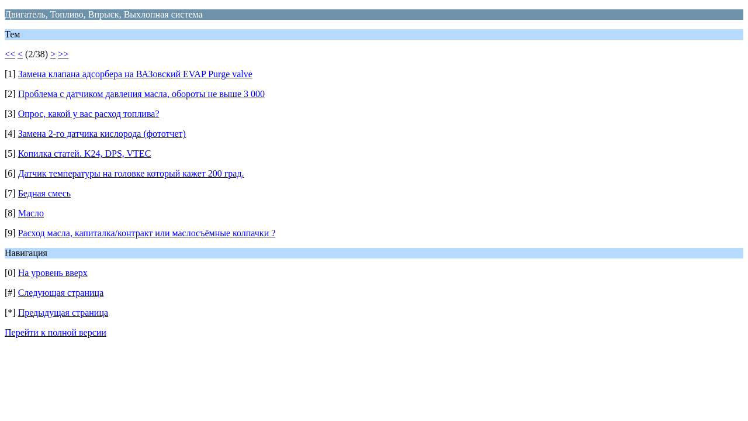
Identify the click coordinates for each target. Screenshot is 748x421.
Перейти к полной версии (55, 332)
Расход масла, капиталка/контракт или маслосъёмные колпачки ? (147, 233)
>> (63, 54)
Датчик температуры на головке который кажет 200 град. (131, 173)
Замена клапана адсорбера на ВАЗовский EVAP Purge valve (135, 74)
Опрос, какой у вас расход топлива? (89, 114)
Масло (31, 213)
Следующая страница (61, 293)
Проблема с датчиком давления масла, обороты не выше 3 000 (141, 94)
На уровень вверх (53, 273)
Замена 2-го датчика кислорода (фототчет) (102, 134)
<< (10, 54)
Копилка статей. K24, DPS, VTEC (84, 153)
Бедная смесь (44, 193)
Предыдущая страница (63, 313)
